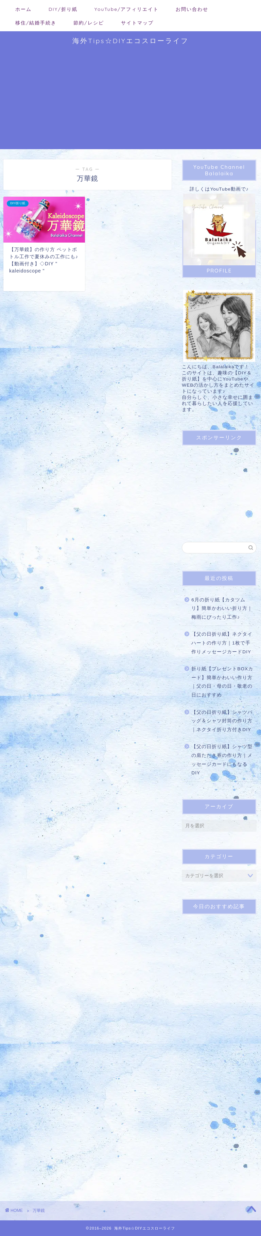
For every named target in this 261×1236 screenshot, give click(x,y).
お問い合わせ (192, 9)
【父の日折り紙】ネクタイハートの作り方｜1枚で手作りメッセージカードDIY (222, 643)
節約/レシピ (88, 23)
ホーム (23, 9)
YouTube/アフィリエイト (126, 9)
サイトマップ (137, 23)
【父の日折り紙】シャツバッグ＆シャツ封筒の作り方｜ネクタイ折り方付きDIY (222, 721)
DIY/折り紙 (63, 9)
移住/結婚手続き (35, 23)
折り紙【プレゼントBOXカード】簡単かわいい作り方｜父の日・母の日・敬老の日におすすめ (222, 682)
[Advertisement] (130, 101)
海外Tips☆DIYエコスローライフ (130, 40)
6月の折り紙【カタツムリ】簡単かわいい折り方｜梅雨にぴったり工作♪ (222, 608)
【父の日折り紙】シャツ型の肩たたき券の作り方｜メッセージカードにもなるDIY (222, 759)
